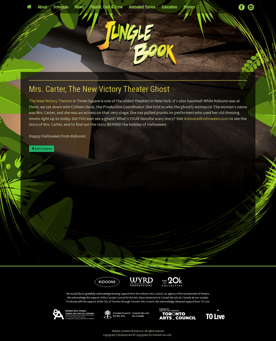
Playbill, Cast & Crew (106, 7)
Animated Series (142, 7)
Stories (189, 7)
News (79, 7)
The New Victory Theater (50, 100)
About (42, 7)
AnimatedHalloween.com (206, 118)
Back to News (42, 149)
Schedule (60, 7)
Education (169, 7)
